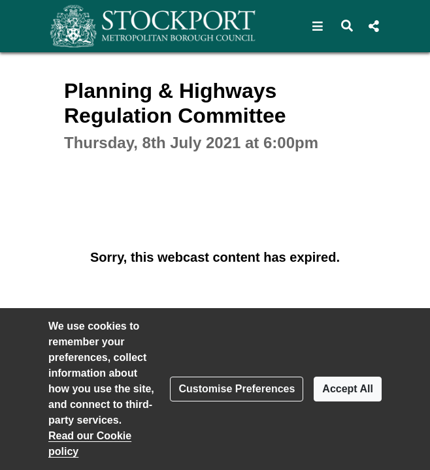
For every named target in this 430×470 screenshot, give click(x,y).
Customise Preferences (236, 388)
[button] (318, 26)
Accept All (347, 388)
